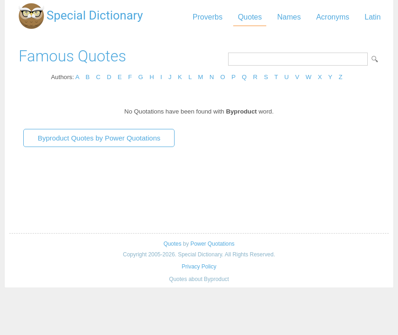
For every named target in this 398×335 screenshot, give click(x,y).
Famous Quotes (72, 56)
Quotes (250, 17)
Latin (372, 17)
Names (289, 17)
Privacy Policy (199, 266)
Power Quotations (212, 244)
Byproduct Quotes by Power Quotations (99, 138)
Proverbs (208, 17)
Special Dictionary (95, 15)
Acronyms (332, 17)
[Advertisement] (199, 193)
